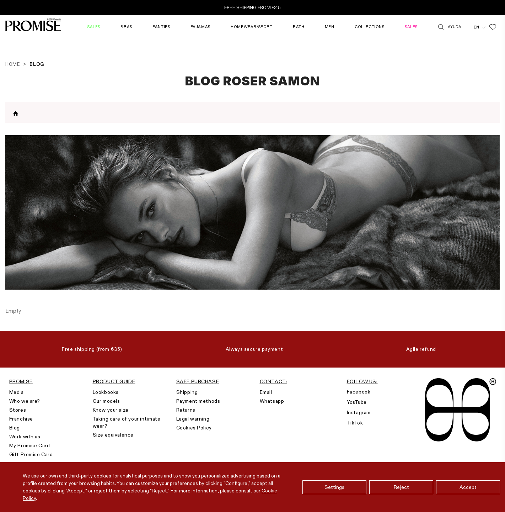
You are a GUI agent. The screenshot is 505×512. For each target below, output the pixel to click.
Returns (185, 410)
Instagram (359, 412)
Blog (14, 427)
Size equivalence (113, 435)
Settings (334, 487)
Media (16, 392)
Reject (401, 487)
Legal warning (193, 419)
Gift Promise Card (31, 454)
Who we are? (25, 401)
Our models (106, 401)
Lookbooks (106, 392)
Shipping (187, 392)
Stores (17, 410)
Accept (468, 487)
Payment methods (198, 401)
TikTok (355, 422)
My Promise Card (29, 445)
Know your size (111, 410)
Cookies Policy (194, 427)
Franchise (21, 419)
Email (266, 392)
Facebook (359, 392)
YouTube (357, 402)
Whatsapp (272, 401)
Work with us (25, 436)
